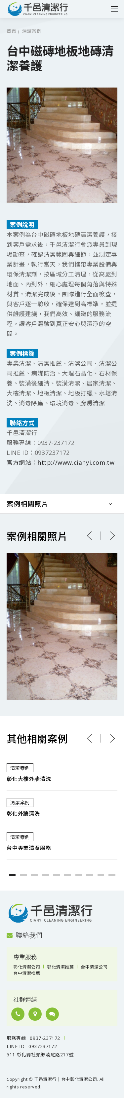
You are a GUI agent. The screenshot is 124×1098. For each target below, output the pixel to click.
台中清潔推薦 (26, 973)
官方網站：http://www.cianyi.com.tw (60, 462)
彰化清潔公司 (26, 967)
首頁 (11, 31)
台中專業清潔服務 (29, 848)
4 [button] (45, 875)
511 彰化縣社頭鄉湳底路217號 (40, 1054)
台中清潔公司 (94, 967)
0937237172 (42, 1046)
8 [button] (89, 875)
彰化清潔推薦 (60, 967)
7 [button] (78, 875)
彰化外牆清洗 (23, 814)
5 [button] (56, 875)
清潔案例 (31, 31)
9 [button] (101, 875)
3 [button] (34, 875)
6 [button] (67, 875)
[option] (62, 808)
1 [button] (12, 875)
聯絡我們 (24, 935)
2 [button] (23, 875)
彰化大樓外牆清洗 (29, 779)
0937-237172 (45, 1038)
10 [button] (111, 875)
